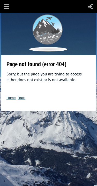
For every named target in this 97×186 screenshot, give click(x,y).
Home (11, 98)
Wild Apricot (51, 118)
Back (22, 98)
